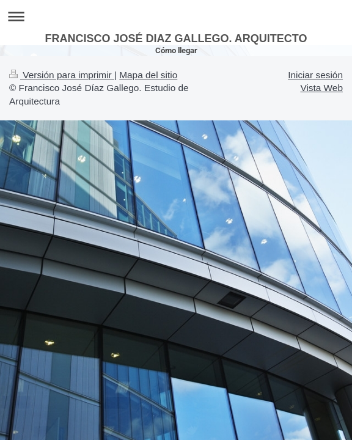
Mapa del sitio (148, 75)
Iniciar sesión (315, 75)
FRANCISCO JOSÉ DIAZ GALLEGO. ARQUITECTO (176, 38)
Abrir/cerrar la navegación (176, 16)
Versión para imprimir (61, 75)
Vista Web (321, 87)
